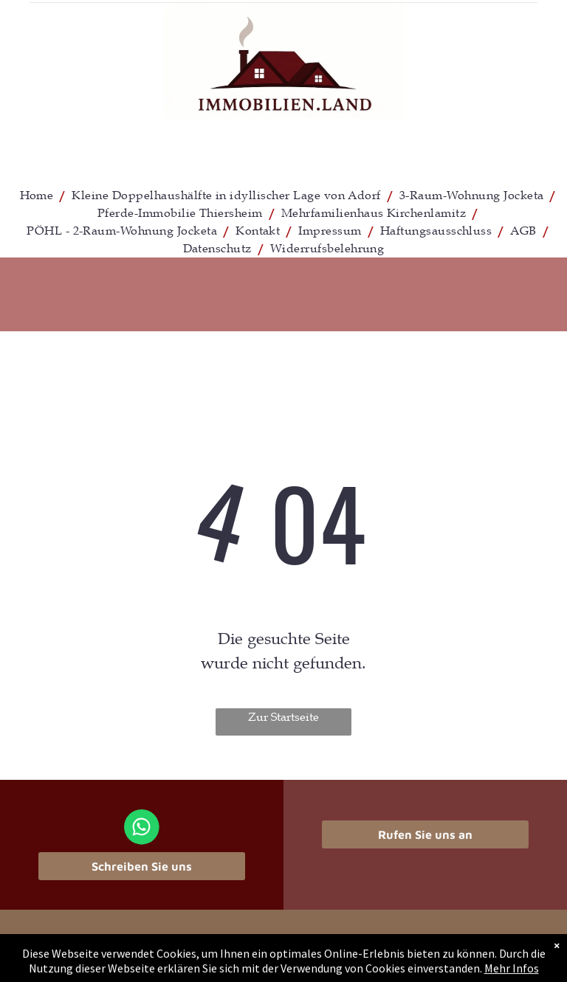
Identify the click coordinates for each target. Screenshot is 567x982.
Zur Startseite (283, 717)
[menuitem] (39, 195)
